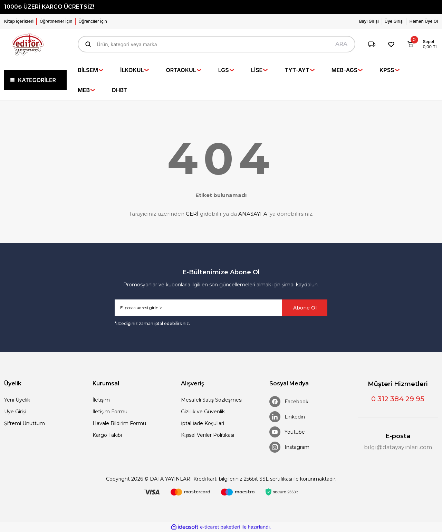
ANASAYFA (252, 213)
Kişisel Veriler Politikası (207, 435)
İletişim (101, 400)
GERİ (192, 213)
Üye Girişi (15, 411)
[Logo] (27, 44)
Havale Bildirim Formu (119, 423)
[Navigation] (35, 80)
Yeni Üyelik (17, 400)
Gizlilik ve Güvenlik (203, 411)
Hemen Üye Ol (424, 21)
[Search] (216, 44)
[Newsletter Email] (221, 307)
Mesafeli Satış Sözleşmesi (211, 400)
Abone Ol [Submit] (305, 308)
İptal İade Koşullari (202, 423)
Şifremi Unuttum (24, 423)
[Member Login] (370, 21)
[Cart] (420, 44)
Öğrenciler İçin (92, 21)
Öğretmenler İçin (56, 21)
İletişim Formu (110, 411)
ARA (341, 44)
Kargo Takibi (107, 435)
